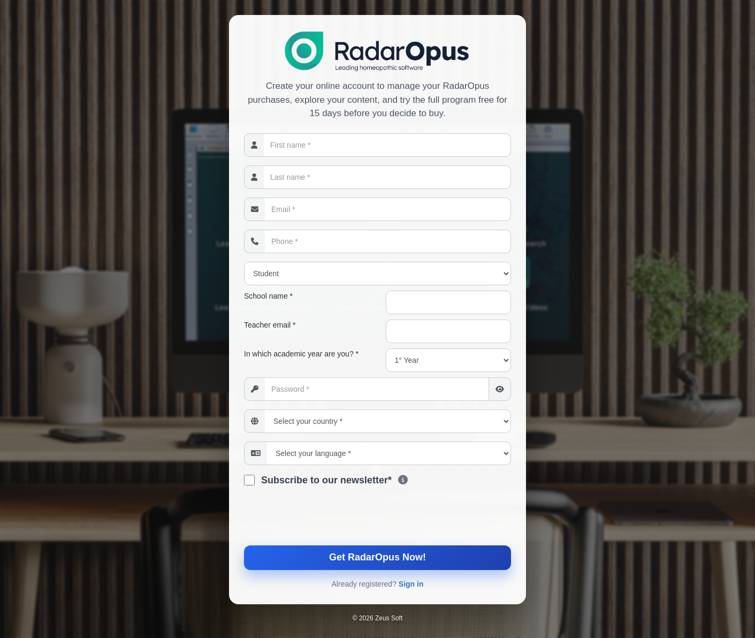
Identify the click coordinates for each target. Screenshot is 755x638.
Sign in (411, 584)
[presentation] (377, 519)
